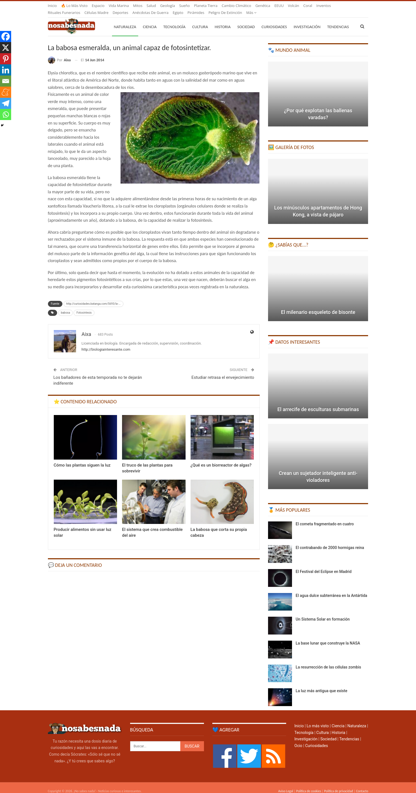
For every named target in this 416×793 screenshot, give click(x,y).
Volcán (293, 5)
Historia (222, 20)
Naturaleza (125, 20)
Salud (151, 5)
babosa (65, 306)
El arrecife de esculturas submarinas (318, 403)
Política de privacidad (338, 784)
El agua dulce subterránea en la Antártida (331, 589)
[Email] (5, 81)
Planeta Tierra (205, 5)
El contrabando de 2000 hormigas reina (330, 541)
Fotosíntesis (84, 306)
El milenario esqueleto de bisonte (318, 305)
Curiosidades (274, 20)
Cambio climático (236, 5)
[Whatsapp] (5, 114)
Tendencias (349, 732)
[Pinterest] (5, 58)
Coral (307, 5)
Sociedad (246, 20)
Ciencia (150, 20)
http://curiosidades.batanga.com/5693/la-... (93, 297)
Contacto (362, 784)
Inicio (52, 5)
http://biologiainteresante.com (106, 343)
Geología (167, 5)
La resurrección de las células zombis (328, 660)
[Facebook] (5, 36)
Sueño (184, 5)
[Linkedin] (5, 69)
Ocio (298, 739)
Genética (262, 5)
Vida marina (119, 5)
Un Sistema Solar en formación (323, 612)
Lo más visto (318, 719)
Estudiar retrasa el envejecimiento (222, 370)
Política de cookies (308, 784)
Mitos (137, 5)
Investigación (307, 20)
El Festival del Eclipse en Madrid (323, 565)
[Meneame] (5, 92)
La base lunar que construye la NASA (328, 636)
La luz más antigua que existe (321, 684)
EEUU (279, 5)
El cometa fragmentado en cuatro (325, 517)
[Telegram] (5, 103)
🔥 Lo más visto (74, 5)
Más (321, 5)
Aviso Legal (285, 784)
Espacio (98, 5)
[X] (5, 47)
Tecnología (174, 20)
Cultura (200, 20)
